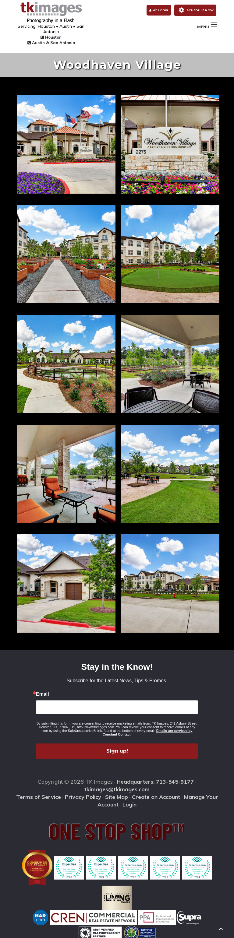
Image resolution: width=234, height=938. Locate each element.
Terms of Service (38, 794)
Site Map (116, 794)
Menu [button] (207, 28)
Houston (47, 34)
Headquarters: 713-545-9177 (155, 779)
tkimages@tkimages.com (117, 786)
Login (129, 802)
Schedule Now (195, 9)
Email (42, 691)
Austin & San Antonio (48, 40)
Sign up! (117, 748)
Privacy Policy (83, 794)
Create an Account (156, 794)
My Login (157, 10)
